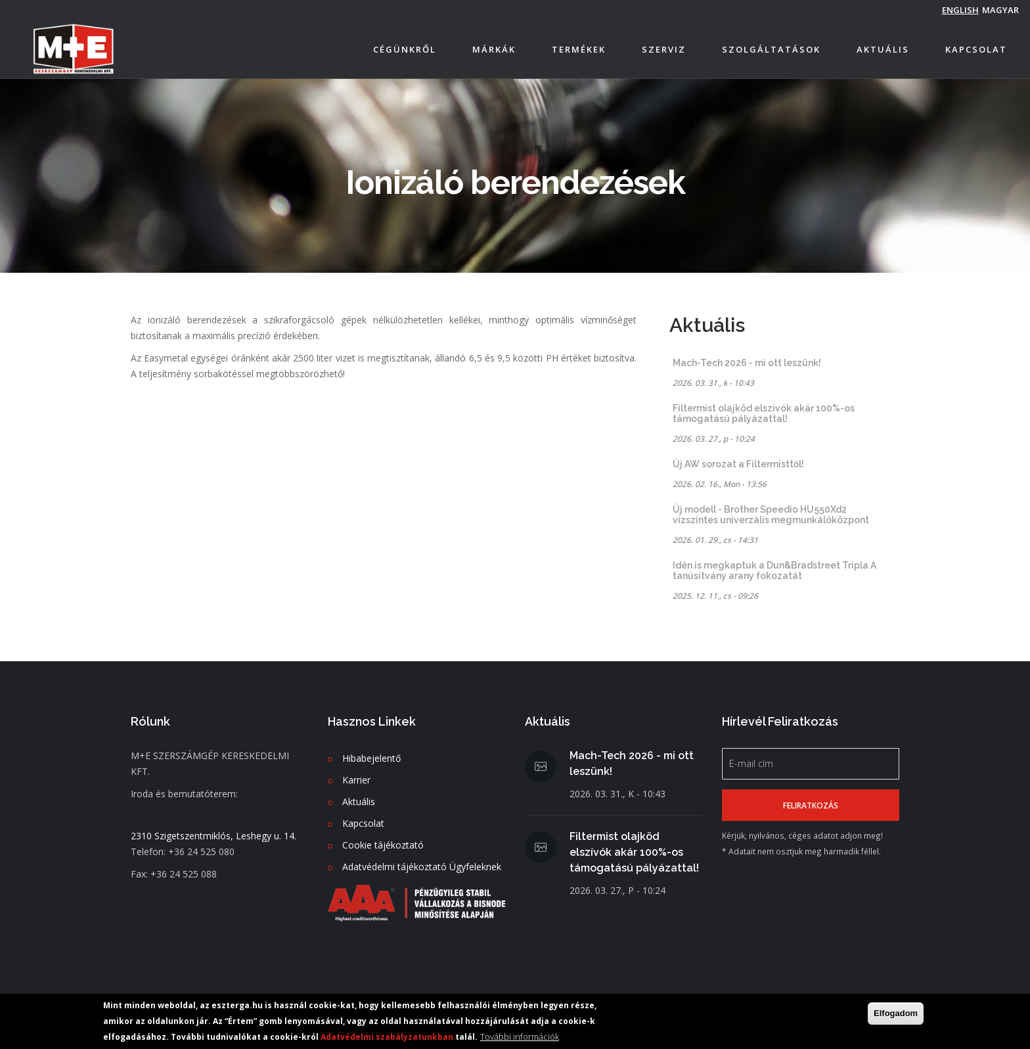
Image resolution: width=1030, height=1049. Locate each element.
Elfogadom (896, 1013)
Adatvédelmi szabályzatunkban (387, 1036)
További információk (519, 1036)
